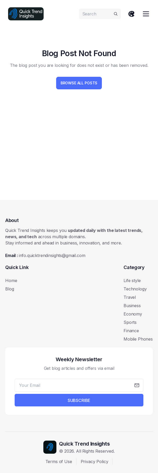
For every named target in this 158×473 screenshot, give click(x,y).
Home (11, 280)
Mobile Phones (138, 339)
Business (132, 305)
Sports (130, 322)
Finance (131, 330)
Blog (9, 288)
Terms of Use (58, 461)
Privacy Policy (94, 461)
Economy (133, 314)
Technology (135, 288)
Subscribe (79, 400)
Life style (132, 280)
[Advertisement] (79, 155)
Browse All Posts (79, 83)
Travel (130, 297)
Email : (45, 255)
